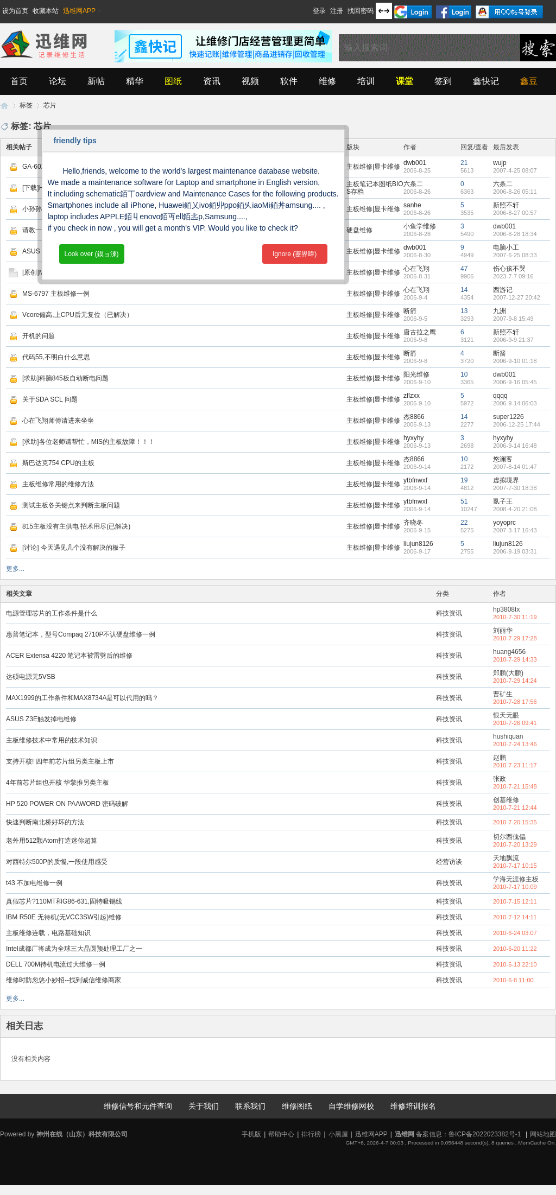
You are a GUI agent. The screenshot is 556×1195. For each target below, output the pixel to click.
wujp (500, 163)
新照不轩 (506, 205)
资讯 (211, 81)
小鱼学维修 (419, 226)
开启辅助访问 (308, 7)
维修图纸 (297, 1106)
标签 (26, 105)
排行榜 (311, 1134)
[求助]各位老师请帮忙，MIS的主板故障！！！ (88, 442)
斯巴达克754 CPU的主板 (58, 463)
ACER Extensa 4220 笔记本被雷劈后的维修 (69, 655)
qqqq (500, 395)
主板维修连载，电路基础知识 (48, 933)
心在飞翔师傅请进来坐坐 (58, 420)
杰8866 (414, 417)
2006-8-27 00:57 (515, 212)
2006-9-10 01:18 (515, 361)
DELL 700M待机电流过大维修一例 (55, 964)
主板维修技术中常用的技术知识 (51, 740)
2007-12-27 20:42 (516, 297)
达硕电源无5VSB (30, 677)
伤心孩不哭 (509, 268)
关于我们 (203, 1106)
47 (463, 268)
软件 (289, 81)
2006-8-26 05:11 (515, 191)
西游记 (503, 290)
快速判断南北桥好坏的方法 (45, 822)
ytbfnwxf (415, 480)
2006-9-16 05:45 (515, 382)
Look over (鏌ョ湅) (91, 254)
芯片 (49, 105)
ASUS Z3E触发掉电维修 (41, 719)
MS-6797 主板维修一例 (56, 293)
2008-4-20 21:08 (515, 509)
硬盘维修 (359, 230)
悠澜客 (503, 459)
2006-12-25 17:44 (516, 424)
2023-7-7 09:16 (513, 276)
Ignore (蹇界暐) (295, 254)
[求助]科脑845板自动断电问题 (65, 378)
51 (463, 501)
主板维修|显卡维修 (373, 166)
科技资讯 (449, 613)
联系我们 (250, 1106)
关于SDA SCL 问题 (50, 399)
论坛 (57, 81)
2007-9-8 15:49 (513, 318)
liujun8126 (418, 544)
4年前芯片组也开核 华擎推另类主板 (57, 782)
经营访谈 (449, 862)
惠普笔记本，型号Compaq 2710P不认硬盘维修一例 (80, 634)
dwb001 (414, 163)
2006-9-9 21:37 (513, 339)
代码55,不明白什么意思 (56, 357)
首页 (19, 81)
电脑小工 (506, 247)
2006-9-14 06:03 (515, 403)
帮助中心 (281, 1134)
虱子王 (503, 501)
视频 (250, 81)
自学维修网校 (351, 1106)
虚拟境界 (506, 480)
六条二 (413, 184)
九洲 (499, 311)
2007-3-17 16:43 (515, 530)
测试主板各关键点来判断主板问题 (71, 505)
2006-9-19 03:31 (515, 551)
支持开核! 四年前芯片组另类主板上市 (60, 761)
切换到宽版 (384, 11)
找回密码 (361, 11)
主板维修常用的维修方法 (58, 484)
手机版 (251, 1134)
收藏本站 (46, 11)
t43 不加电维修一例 (34, 883)
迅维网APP (79, 11)
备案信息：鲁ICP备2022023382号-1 (468, 1134)
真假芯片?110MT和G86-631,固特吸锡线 (64, 901)
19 (463, 480)
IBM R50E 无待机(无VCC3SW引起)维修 (64, 917)
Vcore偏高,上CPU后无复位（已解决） (77, 315)
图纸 (173, 81)
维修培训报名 (413, 1106)
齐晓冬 (413, 522)
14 (463, 290)
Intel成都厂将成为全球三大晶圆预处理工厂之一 (74, 948)
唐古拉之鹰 (419, 332)
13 (463, 311)
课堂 (404, 81)
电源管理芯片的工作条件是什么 (51, 613)
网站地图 (543, 1134)
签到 (443, 81)
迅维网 (4, 105)
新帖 (96, 81)
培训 (366, 81)
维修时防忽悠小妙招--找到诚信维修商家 (63, 980)
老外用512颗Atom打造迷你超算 (51, 840)
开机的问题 (38, 336)
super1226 (508, 417)
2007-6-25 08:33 (515, 255)
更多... (15, 569)
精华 (134, 81)
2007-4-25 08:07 (515, 170)
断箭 (409, 311)
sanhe (412, 205)
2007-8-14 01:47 (515, 466)
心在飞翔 (416, 268)
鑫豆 (529, 81)
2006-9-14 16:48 (515, 445)
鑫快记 (486, 81)
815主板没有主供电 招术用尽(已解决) (76, 526)
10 (463, 374)
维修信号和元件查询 (138, 1106)
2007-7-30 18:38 (515, 488)
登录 (319, 11)
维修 (327, 81)
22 (463, 522)
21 (463, 163)
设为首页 (15, 11)
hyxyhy (413, 438)
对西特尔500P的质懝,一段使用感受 (57, 862)
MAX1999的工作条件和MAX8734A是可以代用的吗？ (82, 698)
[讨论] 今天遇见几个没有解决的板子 (73, 547)
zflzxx (411, 395)
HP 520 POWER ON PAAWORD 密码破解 (67, 804)
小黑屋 (338, 1134)
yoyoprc (504, 522)
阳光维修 (416, 374)
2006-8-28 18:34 (515, 234)
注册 (336, 11)
